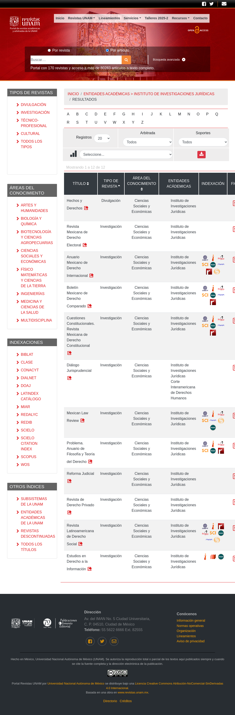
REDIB (24, 422)
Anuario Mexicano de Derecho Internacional (80, 266)
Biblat (25, 354)
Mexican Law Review (77, 417)
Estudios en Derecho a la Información (79, 562)
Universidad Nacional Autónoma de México (76, 683)
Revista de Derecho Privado (80, 506)
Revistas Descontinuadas (31, 533)
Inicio (60, 18)
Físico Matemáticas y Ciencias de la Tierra (31, 278)
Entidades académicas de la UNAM (31, 517)
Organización (186, 631)
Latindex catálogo (29, 396)
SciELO (25, 430)
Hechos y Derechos (78, 205)
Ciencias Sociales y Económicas (31, 256)
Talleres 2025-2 (156, 18)
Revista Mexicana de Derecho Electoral (77, 236)
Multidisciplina (31, 320)
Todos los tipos (29, 144)
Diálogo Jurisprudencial (79, 372)
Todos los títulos (29, 547)
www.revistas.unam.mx (133, 692)
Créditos (126, 701)
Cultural (28, 133)
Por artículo (119, 50)
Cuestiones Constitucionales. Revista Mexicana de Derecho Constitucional (81, 336)
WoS (23, 464)
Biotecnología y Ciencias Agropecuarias (31, 237)
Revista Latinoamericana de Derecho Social (80, 534)
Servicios (131, 18)
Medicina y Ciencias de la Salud (30, 307)
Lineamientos (109, 18)
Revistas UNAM (80, 18)
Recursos (179, 18)
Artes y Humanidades (31, 208)
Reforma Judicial (80, 478)
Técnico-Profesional (31, 123)
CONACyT (28, 370)
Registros (84, 137)
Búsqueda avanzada (169, 59)
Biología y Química (29, 221)
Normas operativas (190, 626)
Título (79, 184)
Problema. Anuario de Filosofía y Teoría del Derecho (81, 452)
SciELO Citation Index (27, 443)
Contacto (200, 18)
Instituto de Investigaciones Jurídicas (183, 206)
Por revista (61, 50)
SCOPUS (26, 457)
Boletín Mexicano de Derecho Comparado (79, 297)
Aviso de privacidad (190, 641)
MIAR (23, 407)
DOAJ (24, 386)
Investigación (31, 112)
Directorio (110, 701)
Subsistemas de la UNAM (31, 501)
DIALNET (26, 378)
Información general (191, 620)
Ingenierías (31, 294)
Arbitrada (147, 133)
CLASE (25, 362)
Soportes (203, 133)
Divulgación (31, 105)
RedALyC (27, 414)
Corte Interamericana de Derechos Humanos (183, 390)
